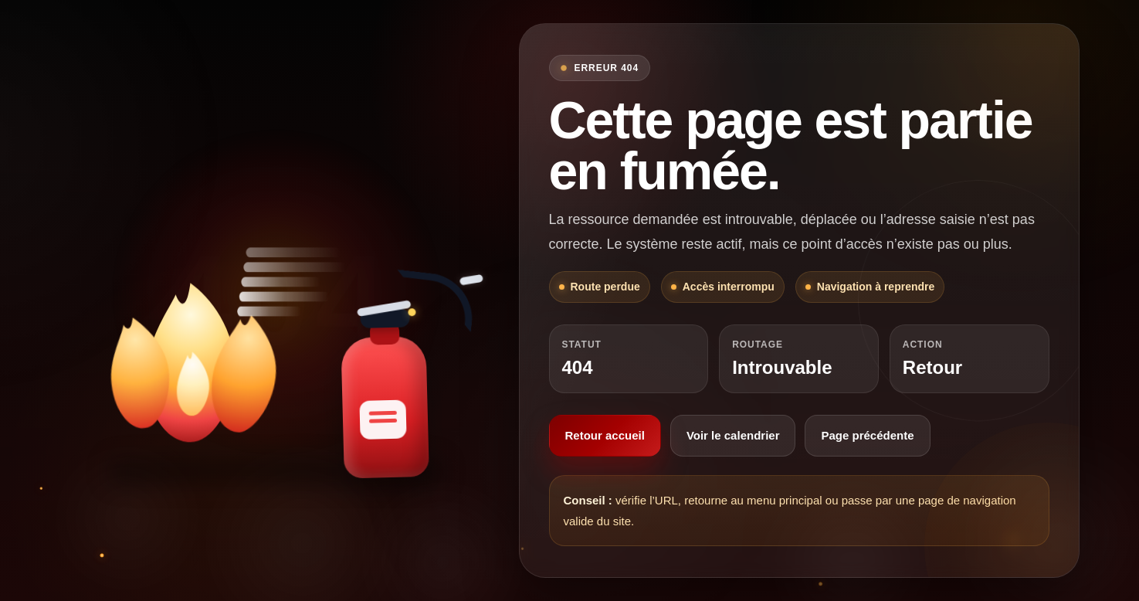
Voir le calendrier (733, 435)
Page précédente (867, 435)
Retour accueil (605, 435)
